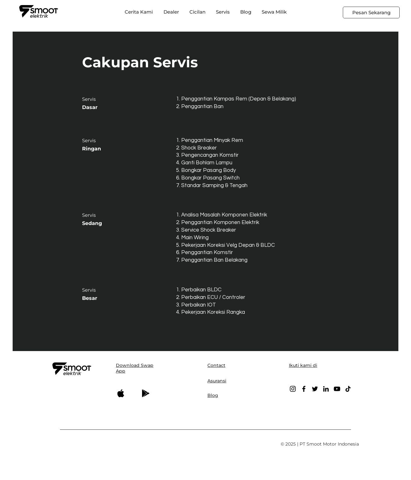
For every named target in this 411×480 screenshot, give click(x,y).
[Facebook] (304, 389)
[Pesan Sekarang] (371, 12)
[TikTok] (348, 389)
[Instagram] (293, 389)
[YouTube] (337, 389)
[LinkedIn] (326, 389)
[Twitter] (315, 389)
